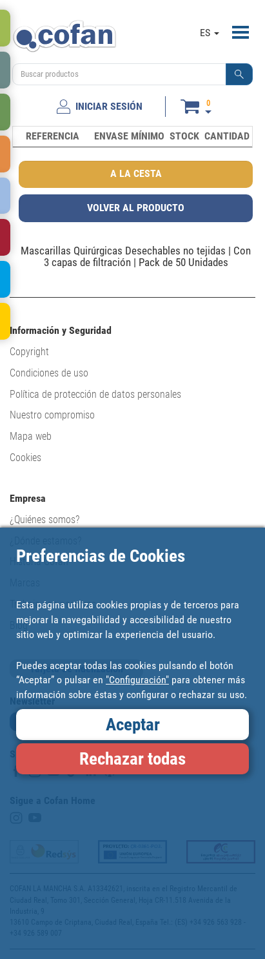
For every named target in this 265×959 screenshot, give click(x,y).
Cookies (25, 457)
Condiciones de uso (49, 373)
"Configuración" (137, 680)
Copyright (29, 351)
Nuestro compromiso (52, 415)
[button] (239, 74)
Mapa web (31, 436)
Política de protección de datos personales (95, 394)
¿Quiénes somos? (44, 519)
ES (209, 32)
